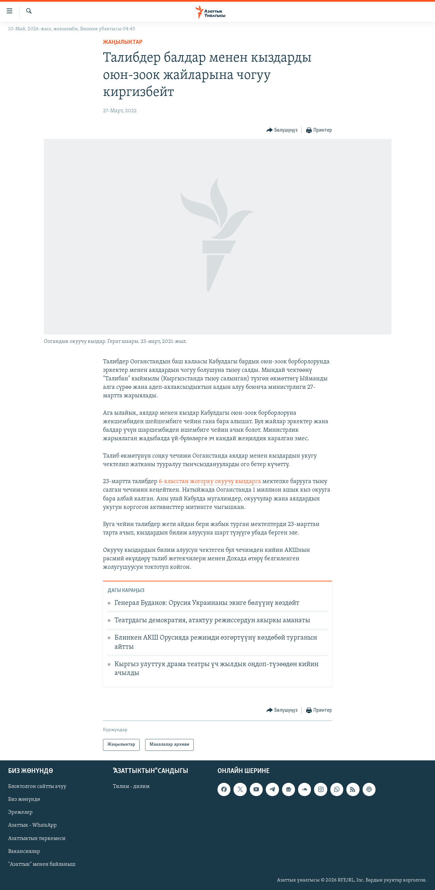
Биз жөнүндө (24, 799)
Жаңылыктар (122, 42)
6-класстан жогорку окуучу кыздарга (210, 481)
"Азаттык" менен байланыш (41, 864)
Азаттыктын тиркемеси (37, 838)
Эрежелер (20, 812)
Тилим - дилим (131, 786)
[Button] (282, 130)
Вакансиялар (24, 851)
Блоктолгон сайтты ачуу (37, 786)
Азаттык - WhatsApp (32, 825)
